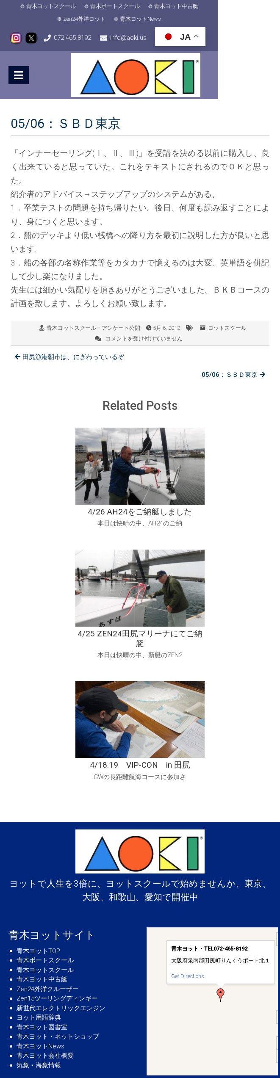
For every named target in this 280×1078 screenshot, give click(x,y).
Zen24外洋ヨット (236, 6)
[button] (220, 857)
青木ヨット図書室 (42, 889)
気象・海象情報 (39, 928)
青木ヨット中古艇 (179, 6)
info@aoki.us (169, 37)
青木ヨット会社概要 (45, 918)
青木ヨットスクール (53, 6)
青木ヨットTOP (38, 813)
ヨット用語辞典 (39, 880)
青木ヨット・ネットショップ (58, 899)
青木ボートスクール (117, 6)
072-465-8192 (92, 37)
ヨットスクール (227, 327)
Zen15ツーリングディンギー (57, 861)
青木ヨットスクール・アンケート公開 (93, 327)
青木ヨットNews (143, 19)
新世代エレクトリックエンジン (61, 870)
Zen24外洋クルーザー (48, 851)
